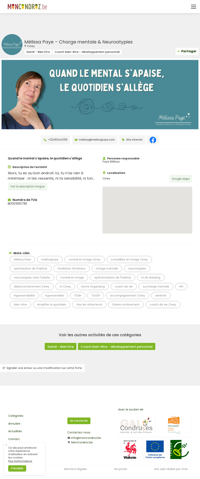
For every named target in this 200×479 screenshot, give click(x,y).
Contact (14, 439)
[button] (147, 206)
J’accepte (17, 471)
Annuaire (14, 424)
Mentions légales (75, 469)
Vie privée (120, 469)
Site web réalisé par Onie (171, 469)
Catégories (15, 416)
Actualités (15, 431)
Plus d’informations (20, 464)
